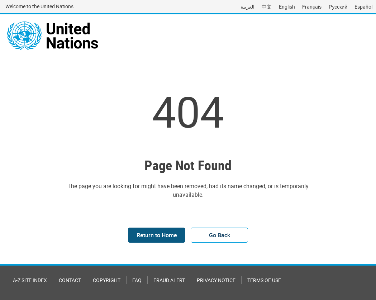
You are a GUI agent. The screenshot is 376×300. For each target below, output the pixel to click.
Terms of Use (264, 280)
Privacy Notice (216, 280)
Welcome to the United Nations (39, 6)
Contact (70, 280)
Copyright (106, 280)
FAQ (137, 280)
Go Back (219, 235)
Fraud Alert (169, 280)
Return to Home (157, 235)
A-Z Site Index (30, 280)
